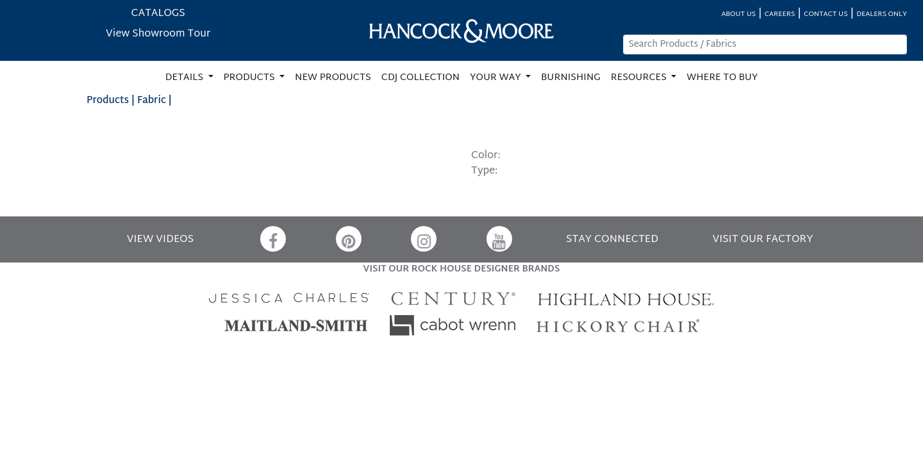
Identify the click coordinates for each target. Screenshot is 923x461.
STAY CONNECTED (612, 239)
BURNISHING (571, 77)
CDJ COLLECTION (420, 77)
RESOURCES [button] (640, 77)
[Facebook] (273, 239)
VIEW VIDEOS (160, 239)
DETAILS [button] (185, 77)
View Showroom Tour (158, 34)
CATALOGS (158, 13)
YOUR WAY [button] (496, 77)
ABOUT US (738, 14)
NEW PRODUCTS (333, 77)
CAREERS (780, 14)
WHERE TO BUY (722, 77)
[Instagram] (424, 239)
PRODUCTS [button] (251, 77)
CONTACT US (825, 14)
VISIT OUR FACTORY (762, 239)
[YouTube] (499, 239)
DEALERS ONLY (881, 14)
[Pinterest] (349, 239)
